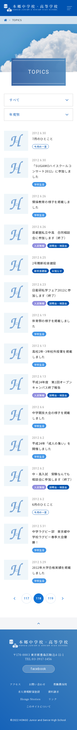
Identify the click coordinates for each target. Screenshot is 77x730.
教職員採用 (60, 684)
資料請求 (53, 692)
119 (50, 598)
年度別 (14, 114)
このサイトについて (38, 706)
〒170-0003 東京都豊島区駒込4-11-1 (38, 655)
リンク (52, 699)
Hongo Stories (30, 699)
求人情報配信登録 (29, 692)
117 (26, 598)
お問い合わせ (37, 684)
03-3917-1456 (42, 659)
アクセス (15, 684)
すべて (14, 100)
